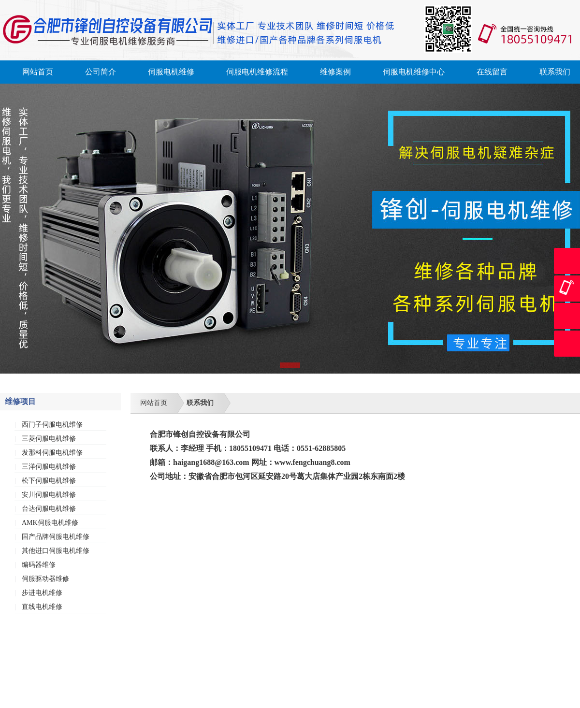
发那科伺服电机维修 (52, 452)
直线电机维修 (42, 606)
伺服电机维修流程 (257, 72)
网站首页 (37, 72)
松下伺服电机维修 (49, 480)
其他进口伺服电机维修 (55, 550)
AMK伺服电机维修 (50, 522)
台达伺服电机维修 (49, 508)
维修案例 (335, 72)
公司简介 (100, 72)
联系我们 (554, 72)
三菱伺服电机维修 (49, 438)
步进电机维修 (42, 592)
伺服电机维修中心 (414, 72)
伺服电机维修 (171, 72)
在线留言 (492, 72)
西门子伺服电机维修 (52, 424)
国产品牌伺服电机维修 (55, 536)
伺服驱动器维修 (45, 578)
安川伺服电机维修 (49, 494)
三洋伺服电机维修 (49, 466)
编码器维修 (39, 564)
